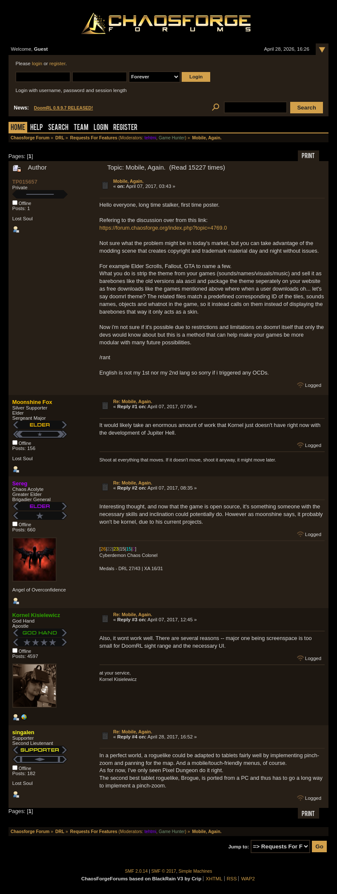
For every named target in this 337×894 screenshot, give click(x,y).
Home (18, 128)
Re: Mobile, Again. (132, 401)
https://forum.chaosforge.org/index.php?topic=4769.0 (163, 228)
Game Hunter (172, 138)
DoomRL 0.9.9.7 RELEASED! (63, 108)
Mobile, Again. (128, 181)
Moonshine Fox (32, 402)
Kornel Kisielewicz (36, 615)
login (37, 63)
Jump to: (238, 846)
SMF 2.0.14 (136, 871)
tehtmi (150, 138)
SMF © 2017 (163, 871)
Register (125, 128)
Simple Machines (195, 871)
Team (81, 128)
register (57, 63)
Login (101, 128)
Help (36, 128)
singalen (23, 732)
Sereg (20, 483)
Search (58, 128)
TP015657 (24, 182)
